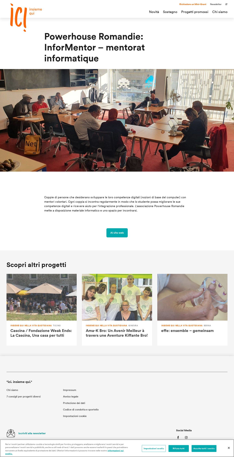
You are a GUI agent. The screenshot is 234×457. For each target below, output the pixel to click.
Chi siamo (12, 390)
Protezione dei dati (74, 403)
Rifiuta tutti (179, 449)
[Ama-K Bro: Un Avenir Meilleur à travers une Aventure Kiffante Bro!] (117, 310)
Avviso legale (70, 396)
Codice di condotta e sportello (81, 409)
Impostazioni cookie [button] (75, 416)
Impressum (69, 390)
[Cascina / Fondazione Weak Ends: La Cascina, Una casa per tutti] (41, 310)
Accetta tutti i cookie (204, 449)
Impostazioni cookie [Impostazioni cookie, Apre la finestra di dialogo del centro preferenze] (154, 449)
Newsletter (215, 4)
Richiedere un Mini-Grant (192, 4)
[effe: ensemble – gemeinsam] (192, 310)
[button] (226, 4)
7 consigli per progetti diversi (23, 396)
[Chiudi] (228, 448)
